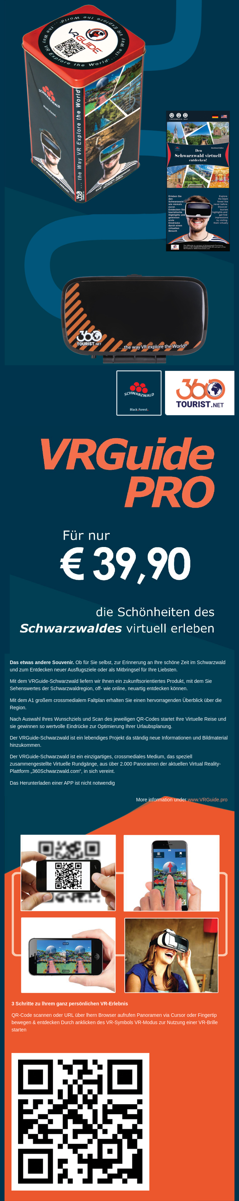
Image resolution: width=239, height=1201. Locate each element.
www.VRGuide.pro (207, 799)
